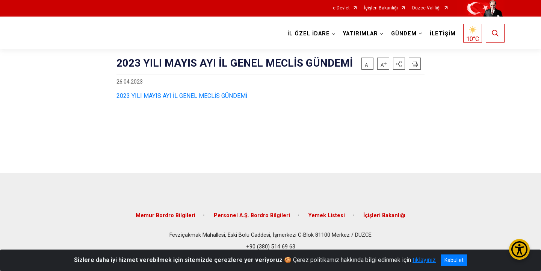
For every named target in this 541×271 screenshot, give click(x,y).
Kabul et (454, 260)
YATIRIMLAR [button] (360, 33)
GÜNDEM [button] (404, 33)
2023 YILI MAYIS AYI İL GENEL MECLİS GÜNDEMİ (181, 95)
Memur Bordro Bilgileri (165, 215)
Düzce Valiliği (426, 8)
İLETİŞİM (443, 33)
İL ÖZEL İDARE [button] (308, 33)
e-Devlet (341, 8)
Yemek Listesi (326, 215)
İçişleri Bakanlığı (381, 8)
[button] (399, 64)
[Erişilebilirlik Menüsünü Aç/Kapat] (519, 249)
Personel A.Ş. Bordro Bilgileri (252, 215)
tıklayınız (424, 259)
